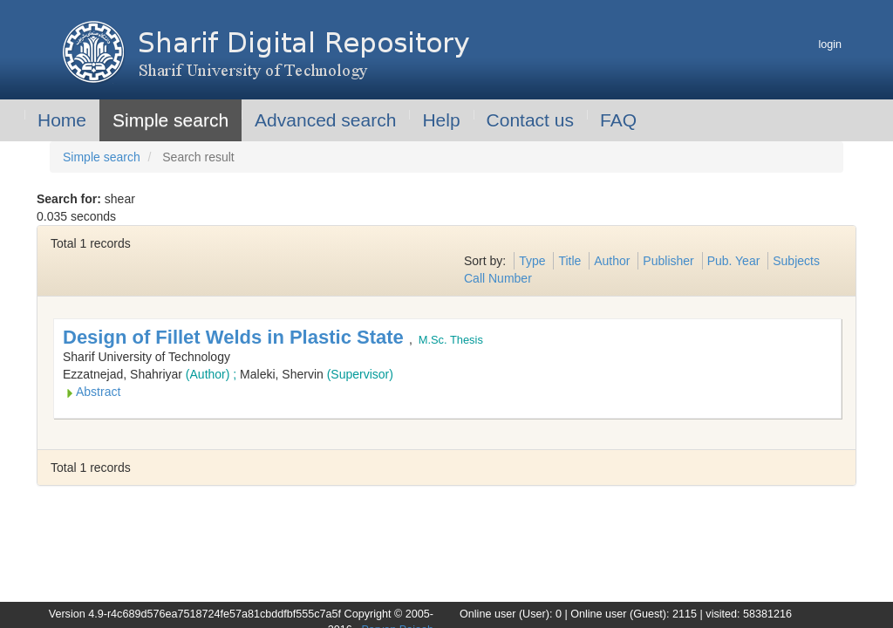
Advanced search (325, 120)
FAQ (618, 120)
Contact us (530, 120)
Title (569, 261)
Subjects (796, 261)
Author (612, 261)
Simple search (170, 120)
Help (441, 120)
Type (532, 261)
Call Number (498, 278)
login (830, 44)
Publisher (668, 261)
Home (61, 120)
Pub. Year (733, 261)
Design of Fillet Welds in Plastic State (236, 337)
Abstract (98, 392)
